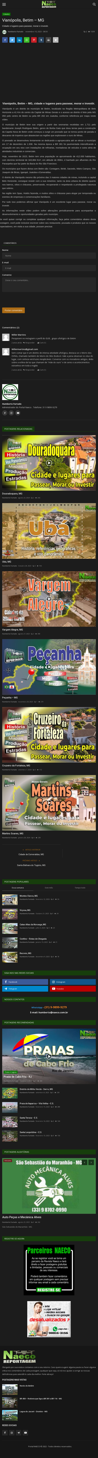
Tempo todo (80, 887)
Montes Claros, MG (29, 896)
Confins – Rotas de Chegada (33, 939)
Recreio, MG (25, 953)
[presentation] (20, 298)
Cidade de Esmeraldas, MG (31, 854)
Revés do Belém (27, 1386)
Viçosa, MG (25, 910)
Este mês (49, 887)
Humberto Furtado (12, 32)
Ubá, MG (6, 561)
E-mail (5, 262)
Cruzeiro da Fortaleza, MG (16, 765)
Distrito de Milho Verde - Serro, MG (36, 1089)
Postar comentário (13, 310)
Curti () (41, 342)
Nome (5, 250)
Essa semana (18, 887)
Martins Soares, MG (12, 833)
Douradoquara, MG (12, 493)
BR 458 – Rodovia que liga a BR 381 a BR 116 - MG (41, 1399)
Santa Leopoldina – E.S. (31, 1132)
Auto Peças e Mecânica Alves (21, 1217)
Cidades (6, 14)
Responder (29, 342)
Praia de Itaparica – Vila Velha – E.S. (37, 1103)
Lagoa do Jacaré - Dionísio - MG (33, 1411)
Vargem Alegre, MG (12, 629)
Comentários (10, 243)
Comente (6, 275)
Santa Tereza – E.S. (29, 1118)
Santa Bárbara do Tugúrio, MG (31, 865)
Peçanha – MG (10, 697)
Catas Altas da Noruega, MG (33, 924)
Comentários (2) (10, 327)
